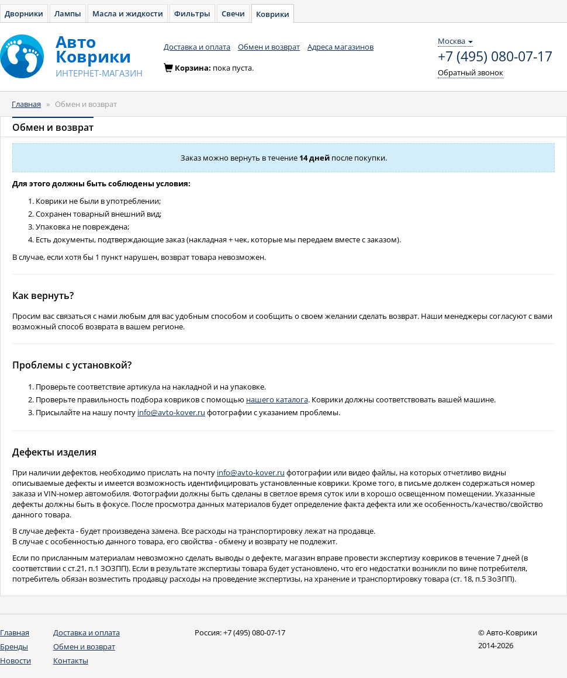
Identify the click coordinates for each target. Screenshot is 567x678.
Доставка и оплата (197, 46)
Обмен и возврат (269, 46)
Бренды (14, 646)
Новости (15, 660)
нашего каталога (277, 399)
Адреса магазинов (340, 46)
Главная (26, 104)
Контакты (70, 660)
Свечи (233, 13)
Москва (455, 41)
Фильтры (192, 13)
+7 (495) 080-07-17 (495, 56)
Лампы (67, 13)
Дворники (24, 13)
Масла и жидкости (127, 13)
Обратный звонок (470, 72)
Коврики (272, 14)
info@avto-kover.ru (171, 412)
